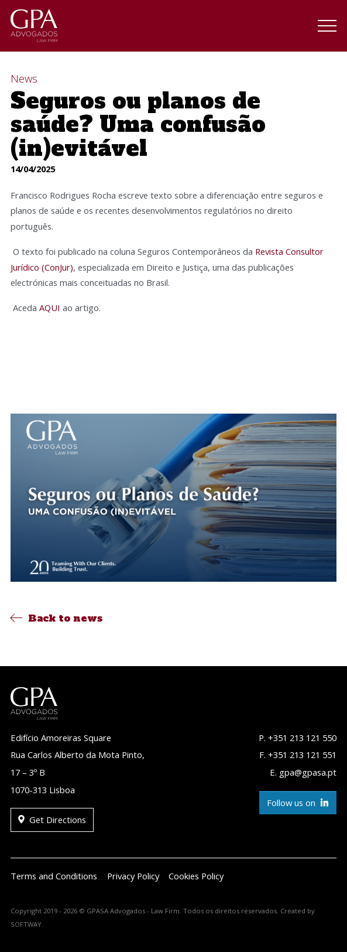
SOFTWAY (26, 924)
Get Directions (52, 820)
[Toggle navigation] (327, 27)
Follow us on (298, 803)
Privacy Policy (133, 876)
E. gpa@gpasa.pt (303, 772)
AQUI (49, 307)
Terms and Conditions (54, 876)
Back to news (56, 618)
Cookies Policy (196, 876)
